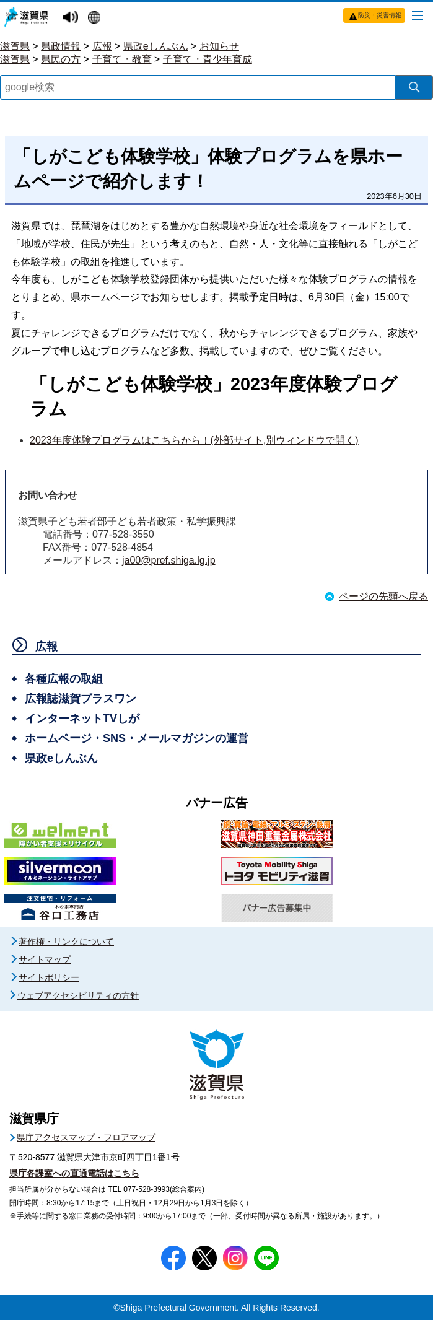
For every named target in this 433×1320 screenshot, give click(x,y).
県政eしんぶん (155, 46)
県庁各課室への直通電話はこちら (74, 1173)
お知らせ (219, 46)
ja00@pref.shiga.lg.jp (169, 560)
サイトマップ (45, 959)
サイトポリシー (49, 977)
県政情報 (61, 46)
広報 (102, 46)
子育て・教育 (122, 59)
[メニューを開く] (417, 14)
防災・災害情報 (379, 15)
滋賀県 (15, 46)
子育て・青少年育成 (207, 59)
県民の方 (61, 59)
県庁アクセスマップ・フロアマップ (86, 1137)
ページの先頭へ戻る (383, 596)
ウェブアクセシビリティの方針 (78, 995)
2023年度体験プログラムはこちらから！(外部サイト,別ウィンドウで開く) (194, 440)
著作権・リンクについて (66, 941)
